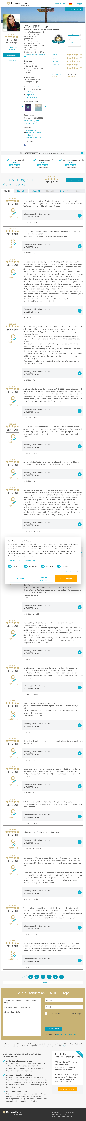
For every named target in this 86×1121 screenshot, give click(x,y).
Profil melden (67, 1046)
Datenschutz (55, 1114)
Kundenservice (56, 74)
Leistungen (55, 61)
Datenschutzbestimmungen (28, 560)
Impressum (13, 560)
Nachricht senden (53, 1028)
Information (55, 64)
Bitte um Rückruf (54, 1013)
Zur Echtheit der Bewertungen (11, 48)
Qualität (54, 54)
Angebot (54, 58)
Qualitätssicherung (70, 1112)
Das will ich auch (60, 3)
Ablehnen (20, 578)
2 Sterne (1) (64, 191)
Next (46, 107)
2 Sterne (70, 42)
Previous (22, 107)
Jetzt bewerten (11, 55)
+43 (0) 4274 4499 (33, 86)
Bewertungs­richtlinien (58, 1112)
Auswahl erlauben (43, 578)
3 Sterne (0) (50, 191)
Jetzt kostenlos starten (67, 1089)
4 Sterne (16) (35, 191)
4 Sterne (70, 37)
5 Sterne (70, 34)
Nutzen (54, 68)
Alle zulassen (66, 578)
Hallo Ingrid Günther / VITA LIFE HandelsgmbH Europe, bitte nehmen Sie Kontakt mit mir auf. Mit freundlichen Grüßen (22, 1017)
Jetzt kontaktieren (74, 9)
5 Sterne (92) (21, 191)
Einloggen (79, 4)
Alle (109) (7, 191)
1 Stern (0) (78, 191)
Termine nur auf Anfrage (31, 123)
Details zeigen (69, 572)
